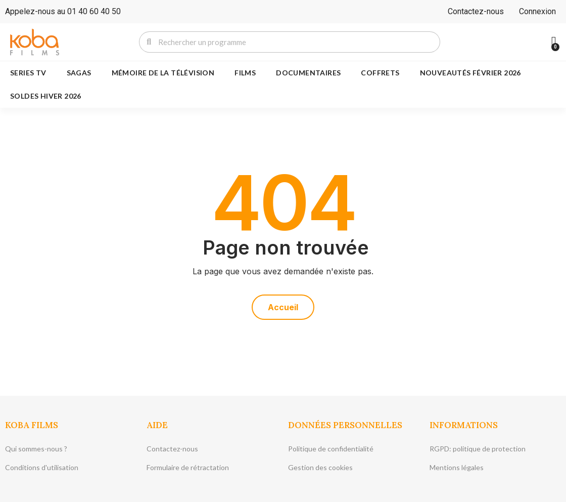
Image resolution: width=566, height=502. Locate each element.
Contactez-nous (476, 11)
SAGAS (79, 72)
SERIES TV (28, 72)
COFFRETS (380, 72)
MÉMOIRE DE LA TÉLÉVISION (163, 72)
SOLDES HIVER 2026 (45, 96)
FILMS (245, 72)
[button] (283, 307)
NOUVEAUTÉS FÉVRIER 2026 (470, 72)
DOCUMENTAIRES (308, 72)
